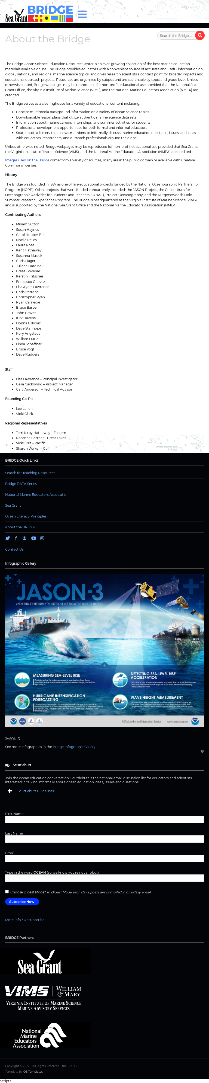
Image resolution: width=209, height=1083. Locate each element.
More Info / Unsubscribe (24, 920)
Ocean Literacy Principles (26, 516)
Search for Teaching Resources (30, 473)
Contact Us (14, 549)
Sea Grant (13, 505)
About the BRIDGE (20, 527)
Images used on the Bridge (27, 160)
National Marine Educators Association (37, 495)
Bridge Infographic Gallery (74, 747)
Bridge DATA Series (21, 484)
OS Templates (33, 1072)
